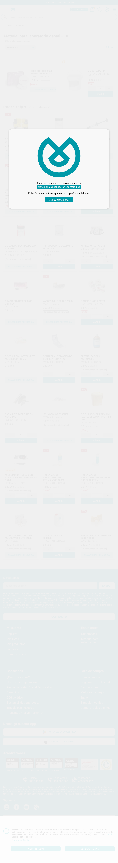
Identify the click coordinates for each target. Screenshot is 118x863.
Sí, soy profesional (59, 199)
